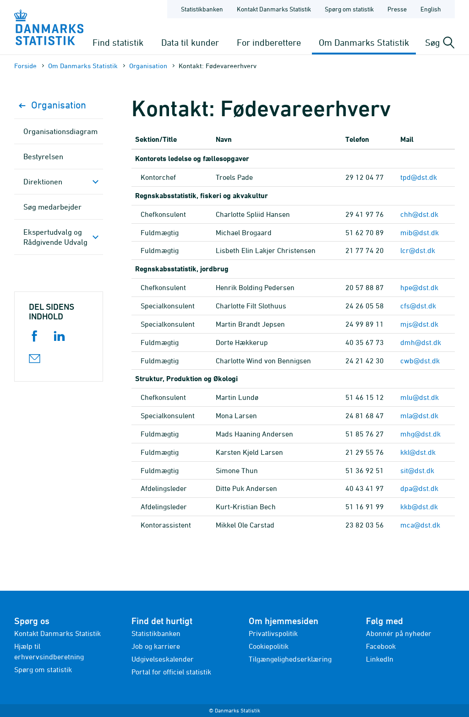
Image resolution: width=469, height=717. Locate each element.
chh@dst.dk (419, 214)
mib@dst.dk (419, 232)
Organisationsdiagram (60, 131)
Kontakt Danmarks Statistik (57, 633)
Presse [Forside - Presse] (397, 9)
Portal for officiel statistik (171, 672)
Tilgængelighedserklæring (290, 659)
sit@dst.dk (417, 470)
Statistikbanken (202, 9)
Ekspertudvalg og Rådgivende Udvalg (55, 237)
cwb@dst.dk (420, 360)
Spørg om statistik (43, 669)
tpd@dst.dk (418, 177)
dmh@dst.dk (420, 342)
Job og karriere (155, 646)
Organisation (148, 66)
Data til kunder (190, 42)
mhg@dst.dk (420, 434)
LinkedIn (379, 659)
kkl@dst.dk (418, 452)
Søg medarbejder (52, 206)
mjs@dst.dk (419, 324)
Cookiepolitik (269, 646)
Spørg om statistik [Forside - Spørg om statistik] (349, 9)
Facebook (381, 646)
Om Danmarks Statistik (364, 42)
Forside (25, 66)
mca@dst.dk (420, 525)
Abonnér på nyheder (398, 633)
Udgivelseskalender (162, 659)
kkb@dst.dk (419, 506)
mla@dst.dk (419, 415)
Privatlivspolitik (273, 633)
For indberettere (269, 42)
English (430, 9)
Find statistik (118, 42)
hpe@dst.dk (419, 287)
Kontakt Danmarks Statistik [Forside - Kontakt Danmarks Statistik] (274, 9)
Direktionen (42, 181)
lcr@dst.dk (417, 250)
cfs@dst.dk (418, 306)
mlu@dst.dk (419, 397)
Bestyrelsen (43, 156)
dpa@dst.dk (419, 488)
